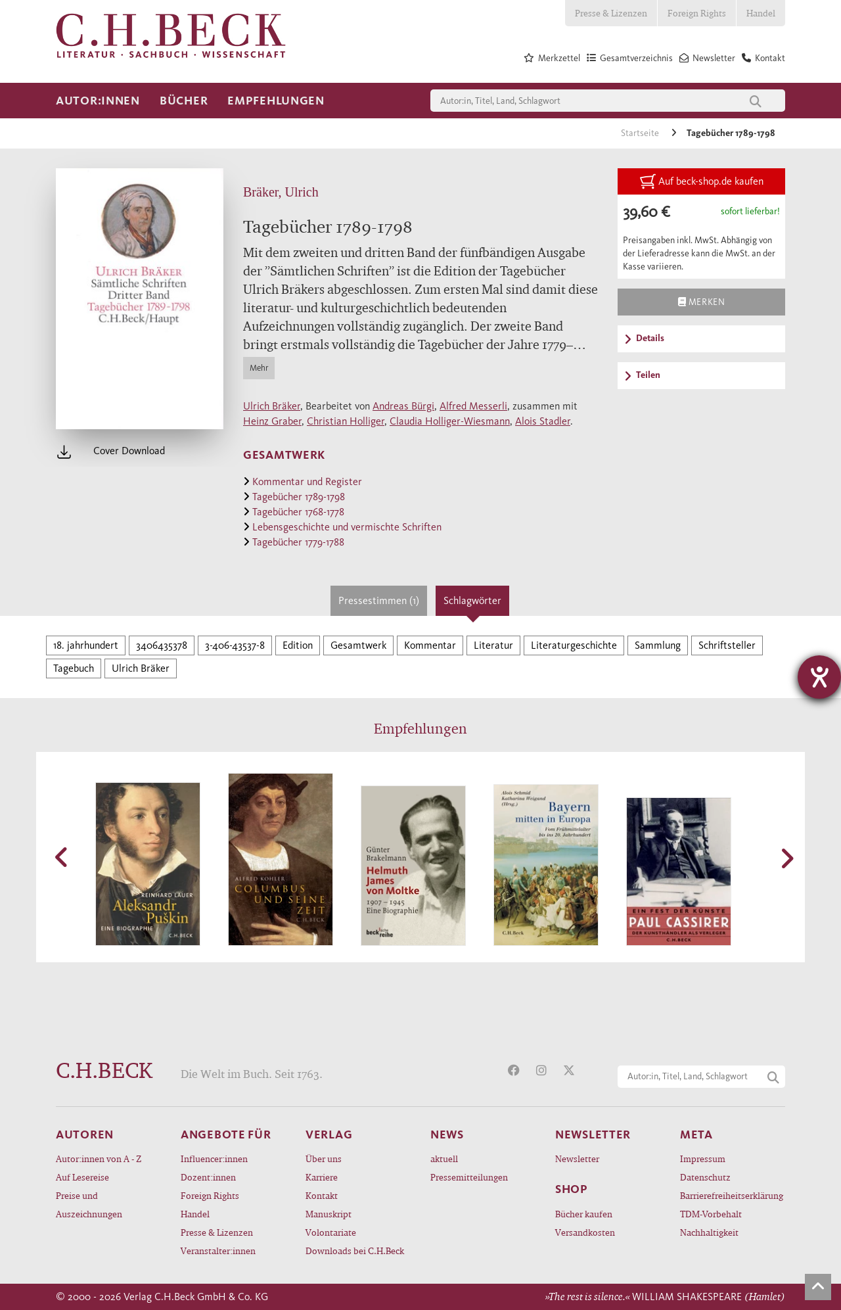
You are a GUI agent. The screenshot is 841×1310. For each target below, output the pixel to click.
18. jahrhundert (85, 645)
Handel (760, 12)
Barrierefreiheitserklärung (731, 1195)
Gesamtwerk (358, 645)
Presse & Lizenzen (611, 12)
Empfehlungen (276, 100)
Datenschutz (705, 1176)
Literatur (493, 645)
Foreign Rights (697, 12)
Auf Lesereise (82, 1176)
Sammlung (658, 645)
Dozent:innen (208, 1176)
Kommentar (430, 645)
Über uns (324, 1158)
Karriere (322, 1176)
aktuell (444, 1158)
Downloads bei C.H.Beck (355, 1250)
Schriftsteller (727, 645)
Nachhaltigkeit (709, 1232)
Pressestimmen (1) (378, 600)
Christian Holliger (345, 421)
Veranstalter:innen (218, 1250)
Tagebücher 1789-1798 (731, 133)
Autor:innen (98, 100)
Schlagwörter (472, 600)
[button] (62, 857)
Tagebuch (73, 668)
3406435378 (161, 645)
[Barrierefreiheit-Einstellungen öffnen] (819, 677)
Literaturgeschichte (574, 645)
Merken (701, 301)
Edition (298, 645)
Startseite (641, 133)
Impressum (702, 1158)
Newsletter (577, 1158)
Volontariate (331, 1232)
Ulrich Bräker (271, 406)
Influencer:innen (214, 1158)
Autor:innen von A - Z (98, 1158)
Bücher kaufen (583, 1213)
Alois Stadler (542, 421)
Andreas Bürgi (403, 406)
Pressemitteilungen (469, 1176)
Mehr (259, 368)
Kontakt (322, 1195)
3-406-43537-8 (235, 645)
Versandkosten (585, 1232)
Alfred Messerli (473, 406)
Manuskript (329, 1213)
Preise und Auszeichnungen (89, 1204)
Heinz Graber (272, 421)
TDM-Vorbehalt (711, 1213)
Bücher (184, 100)
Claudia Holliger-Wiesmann (450, 421)
